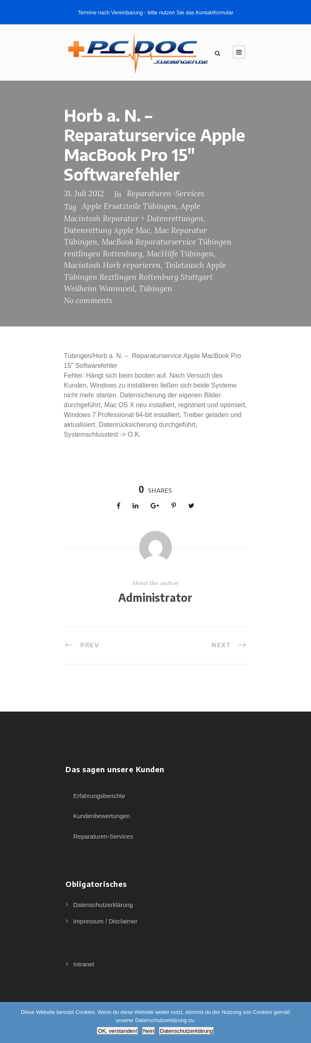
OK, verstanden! (117, 1031)
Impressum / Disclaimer (105, 921)
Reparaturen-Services (165, 193)
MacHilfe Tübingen (180, 253)
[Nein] (301, 1022)
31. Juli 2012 (84, 193)
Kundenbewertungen (101, 815)
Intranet (83, 964)
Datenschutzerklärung (103, 904)
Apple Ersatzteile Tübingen (129, 206)
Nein (148, 1031)
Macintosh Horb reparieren (112, 265)
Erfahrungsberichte (99, 795)
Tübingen (155, 288)
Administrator (155, 597)
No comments (88, 300)
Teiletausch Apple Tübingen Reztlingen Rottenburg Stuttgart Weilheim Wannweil (145, 276)
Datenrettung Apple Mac (107, 230)
